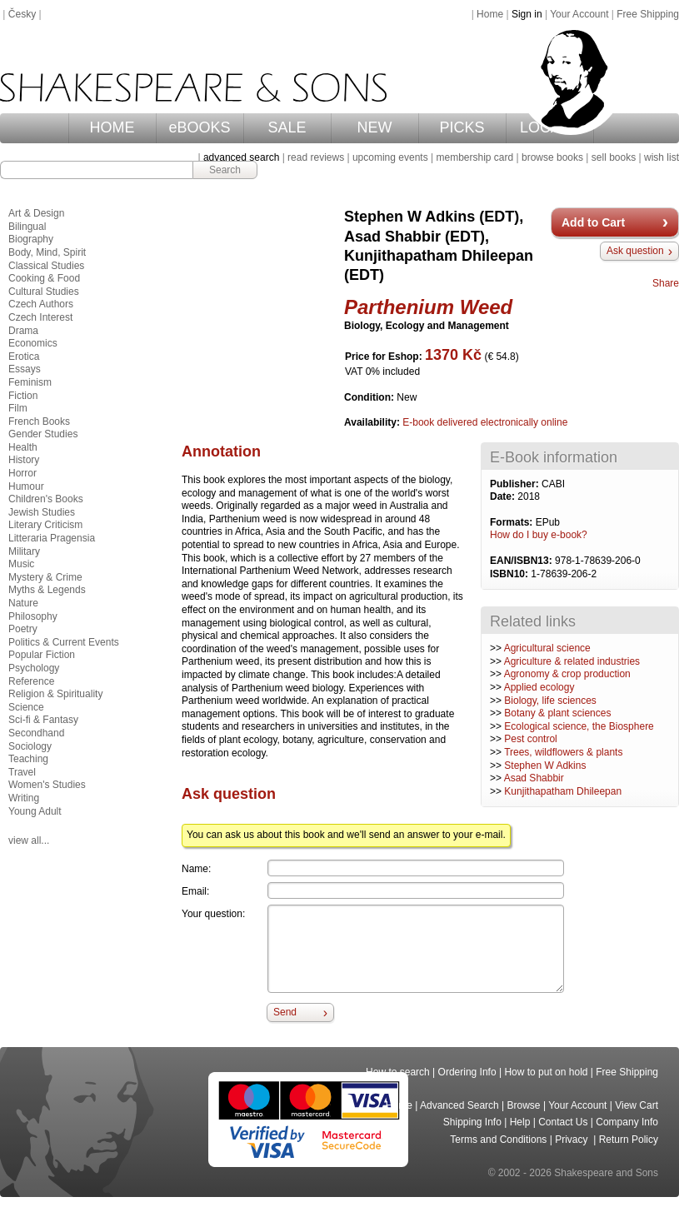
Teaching (28, 759)
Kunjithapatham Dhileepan (563, 791)
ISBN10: (510, 574)
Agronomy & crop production (567, 674)
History (23, 460)
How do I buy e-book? (538, 535)
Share (665, 283)
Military (24, 551)
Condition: (370, 397)
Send (285, 1012)
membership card (474, 157)
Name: (196, 869)
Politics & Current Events (63, 642)
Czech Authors (40, 304)
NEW (374, 127)
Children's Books (45, 499)
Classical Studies (46, 266)
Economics (32, 343)
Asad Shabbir (534, 778)
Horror (22, 473)
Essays (24, 369)
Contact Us (562, 1122)
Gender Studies (42, 434)
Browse (524, 1105)
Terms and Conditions (498, 1139)
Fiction (22, 396)
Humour (26, 486)
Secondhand (36, 733)
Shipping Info (472, 1122)
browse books (552, 157)
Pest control (530, 739)
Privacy (573, 1139)
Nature (23, 603)
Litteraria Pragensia (51, 538)
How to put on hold (545, 1072)
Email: (195, 891)
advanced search (241, 157)
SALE (286, 127)
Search (225, 170)
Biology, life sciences (550, 700)
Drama (23, 331)
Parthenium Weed (428, 307)
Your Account (579, 14)
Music (21, 564)
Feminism (30, 382)
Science (26, 707)
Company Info (627, 1122)
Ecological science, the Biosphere (578, 726)
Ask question (635, 251)
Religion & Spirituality (55, 694)
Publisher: (516, 484)
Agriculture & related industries (572, 661)
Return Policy (628, 1139)
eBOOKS (199, 127)
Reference (31, 681)
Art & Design (36, 213)
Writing (23, 798)
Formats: (513, 522)
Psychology (33, 668)
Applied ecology (539, 687)
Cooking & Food (44, 278)
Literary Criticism (45, 525)
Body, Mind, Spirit (47, 252)
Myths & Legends (47, 590)
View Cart (636, 1105)
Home (490, 14)
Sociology (30, 746)
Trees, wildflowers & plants (563, 752)
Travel (22, 772)
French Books (39, 421)
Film (17, 408)
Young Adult (35, 811)
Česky (22, 14)
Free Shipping (648, 14)
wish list (661, 157)
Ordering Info (467, 1072)
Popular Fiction (41, 655)
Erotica (23, 356)
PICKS (461, 127)
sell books (614, 157)
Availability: (373, 422)
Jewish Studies (41, 512)
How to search (398, 1072)
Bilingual (27, 226)
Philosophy (32, 616)
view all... (28, 840)
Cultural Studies (43, 291)
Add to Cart (593, 222)
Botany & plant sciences (557, 713)
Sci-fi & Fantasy (43, 720)
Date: (503, 496)
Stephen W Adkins (545, 765)
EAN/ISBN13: (522, 560)
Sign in (527, 14)
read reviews (315, 157)
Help (520, 1122)
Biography (30, 239)
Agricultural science (547, 648)
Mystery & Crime (45, 577)
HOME (112, 127)
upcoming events (390, 157)
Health (22, 447)
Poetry (22, 629)
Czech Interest (40, 317)
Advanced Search (459, 1105)
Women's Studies (47, 785)
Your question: (213, 914)
